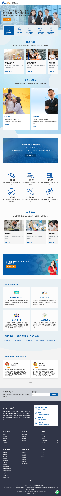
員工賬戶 (43, 454)
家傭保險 (24, 457)
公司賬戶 (43, 452)
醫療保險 (24, 459)
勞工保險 (5, 454)
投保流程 (43, 438)
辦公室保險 (5, 460)
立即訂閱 (54, 395)
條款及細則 (5, 443)
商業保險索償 (44, 440)
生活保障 (24, 461)
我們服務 (5, 436)
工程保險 (5, 456)
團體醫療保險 (6, 466)
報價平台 (5, 440)
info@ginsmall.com (43, 414)
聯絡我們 (43, 434)
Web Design (29, 493)
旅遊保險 (24, 452)
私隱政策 (5, 445)
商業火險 (5, 464)
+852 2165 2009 (42, 419)
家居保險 (24, 455)
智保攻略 (24, 438)
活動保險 (5, 462)
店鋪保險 (5, 458)
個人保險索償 (44, 442)
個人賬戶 (43, 456)
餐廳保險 (5, 452)
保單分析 (5, 438)
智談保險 (24, 436)
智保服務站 (24, 434)
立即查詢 (7, 19)
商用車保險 (5, 475)
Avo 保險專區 (25, 463)
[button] (58, 2)
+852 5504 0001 (42, 409)
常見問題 (43, 436)
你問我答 (9, 267)
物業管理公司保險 (7, 470)
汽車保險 (24, 454)
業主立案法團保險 (7, 468)
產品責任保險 (6, 477)
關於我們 (5, 434)
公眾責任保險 (6, 473)
